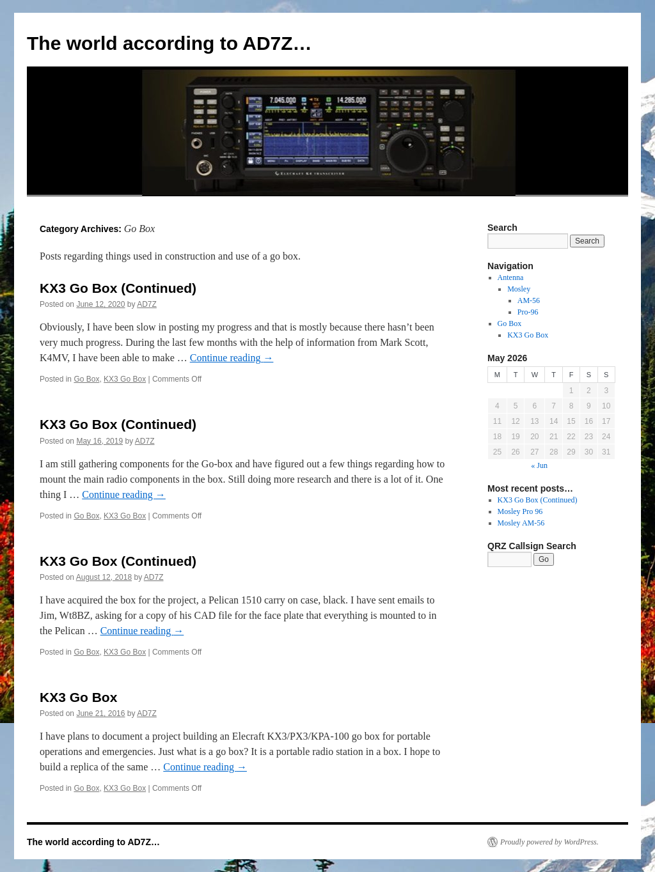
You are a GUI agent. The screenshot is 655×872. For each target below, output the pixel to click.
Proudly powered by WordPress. (549, 841)
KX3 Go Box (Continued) (118, 288)
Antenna (511, 277)
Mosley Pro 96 (520, 511)
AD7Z (147, 304)
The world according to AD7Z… (169, 43)
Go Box (86, 379)
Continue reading (232, 357)
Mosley (518, 288)
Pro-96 (528, 312)
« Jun (539, 465)
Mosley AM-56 (521, 522)
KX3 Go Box (125, 379)
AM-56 (528, 300)
